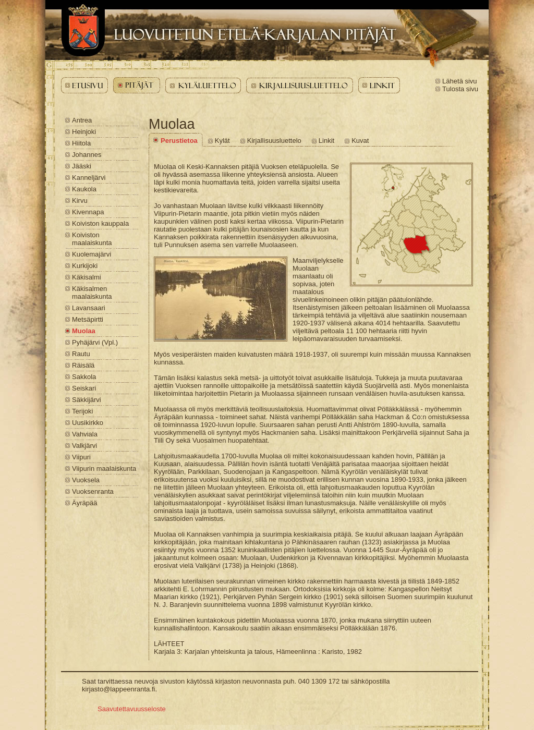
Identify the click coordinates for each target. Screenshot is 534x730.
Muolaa (83, 331)
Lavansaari (88, 308)
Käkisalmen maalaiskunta (92, 292)
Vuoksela (86, 480)
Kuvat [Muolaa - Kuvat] (360, 140)
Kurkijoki (85, 266)
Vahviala (85, 434)
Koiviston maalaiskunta (92, 239)
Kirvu (80, 200)
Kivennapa (88, 212)
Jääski (81, 166)
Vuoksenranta (93, 491)
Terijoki (82, 411)
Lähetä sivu (459, 81)
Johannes (86, 155)
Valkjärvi (84, 445)
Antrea (82, 120)
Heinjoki (84, 132)
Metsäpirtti (87, 319)
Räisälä (83, 365)
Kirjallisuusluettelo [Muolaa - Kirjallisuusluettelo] (274, 140)
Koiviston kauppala (100, 223)
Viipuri (81, 457)
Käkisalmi (86, 277)
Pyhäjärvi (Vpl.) (95, 342)
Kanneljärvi (88, 177)
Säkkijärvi (86, 400)
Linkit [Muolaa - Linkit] (326, 140)
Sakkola (84, 377)
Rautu (81, 354)
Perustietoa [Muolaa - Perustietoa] (179, 140)
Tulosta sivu (460, 89)
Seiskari (84, 388)
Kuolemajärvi (91, 254)
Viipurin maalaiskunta (104, 468)
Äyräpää (84, 503)
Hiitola (81, 143)
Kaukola (84, 189)
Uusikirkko (87, 423)
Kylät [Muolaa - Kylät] (222, 140)
